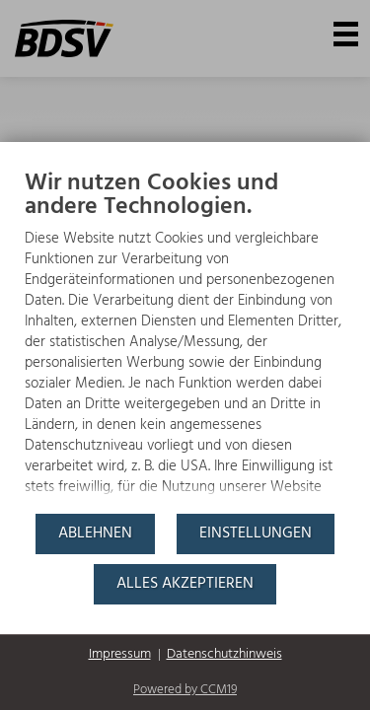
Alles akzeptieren (185, 584)
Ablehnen (95, 533)
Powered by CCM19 (185, 689)
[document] (185, 340)
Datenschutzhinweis (224, 655)
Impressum (120, 655)
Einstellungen (255, 533)
